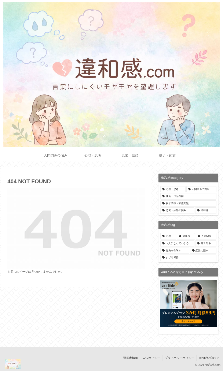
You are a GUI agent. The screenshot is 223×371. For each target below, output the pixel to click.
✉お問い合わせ (209, 358)
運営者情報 (130, 358)
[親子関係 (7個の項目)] (205, 243)
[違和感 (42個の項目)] (186, 236)
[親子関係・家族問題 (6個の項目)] (188, 203)
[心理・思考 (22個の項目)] (172, 189)
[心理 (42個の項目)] (168, 236)
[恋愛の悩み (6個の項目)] (203, 251)
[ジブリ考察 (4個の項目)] (188, 258)
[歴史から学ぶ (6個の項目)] (174, 251)
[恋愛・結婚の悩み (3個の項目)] (177, 210)
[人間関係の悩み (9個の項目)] (201, 189)
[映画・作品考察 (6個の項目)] (188, 196)
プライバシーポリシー (179, 358)
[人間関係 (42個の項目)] (206, 236)
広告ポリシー (151, 358)
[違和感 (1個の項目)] (205, 210)
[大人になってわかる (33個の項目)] (177, 243)
